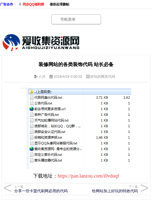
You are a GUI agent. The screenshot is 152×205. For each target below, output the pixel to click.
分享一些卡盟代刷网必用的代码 (43, 189)
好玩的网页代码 (102, 76)
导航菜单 (68, 19)
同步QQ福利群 (33, 4)
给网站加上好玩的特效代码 (109, 189)
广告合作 (6, 4)
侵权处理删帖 (59, 4)
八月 (42, 76)
